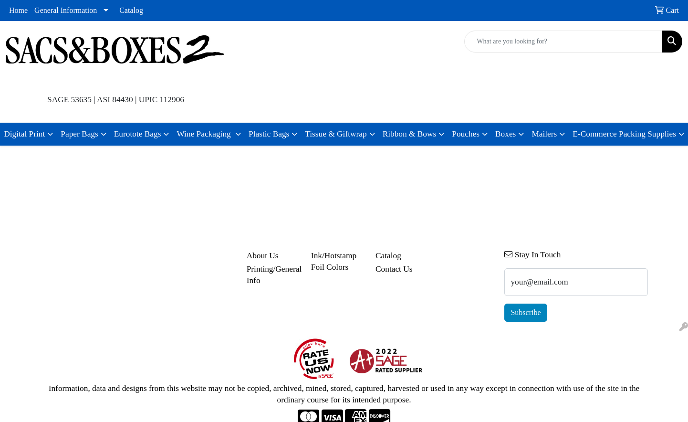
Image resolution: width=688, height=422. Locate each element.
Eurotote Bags (137, 133)
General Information (65, 10)
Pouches (466, 133)
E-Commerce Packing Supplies (624, 133)
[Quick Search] (563, 42)
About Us (263, 255)
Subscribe (526, 312)
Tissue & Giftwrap (335, 133)
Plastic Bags (269, 133)
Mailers (544, 133)
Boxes (505, 133)
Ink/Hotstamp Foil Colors (333, 261)
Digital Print (24, 133)
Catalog (131, 10)
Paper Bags (79, 133)
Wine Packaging (205, 133)
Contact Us (394, 269)
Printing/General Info (273, 274)
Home (18, 10)
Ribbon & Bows (410, 133)
